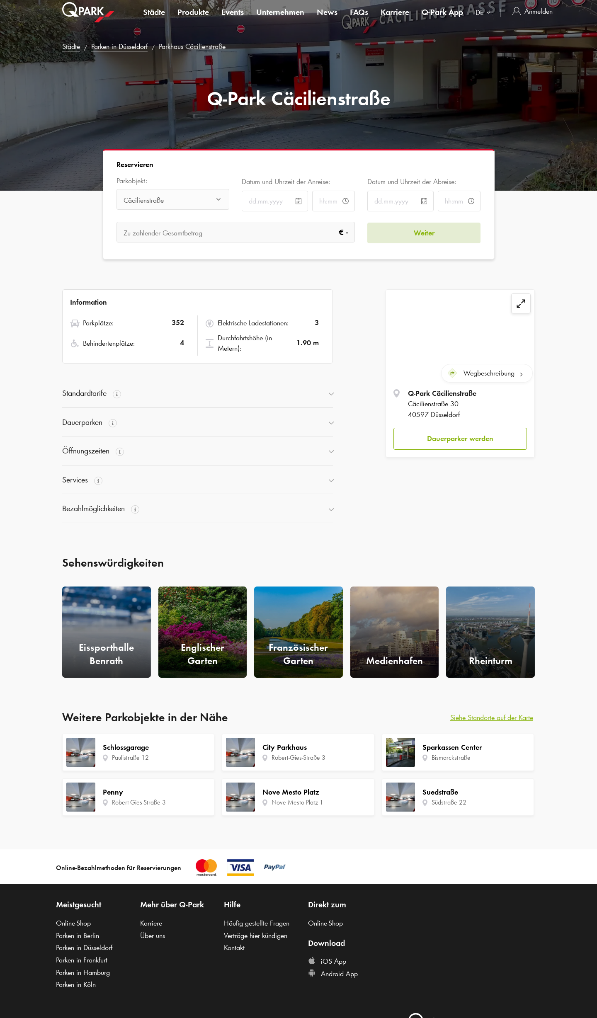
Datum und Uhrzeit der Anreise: (286, 181)
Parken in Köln (76, 984)
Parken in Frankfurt (81, 960)
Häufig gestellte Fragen (256, 923)
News (327, 18)
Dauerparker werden (460, 438)
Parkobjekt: (131, 181)
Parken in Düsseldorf (119, 46)
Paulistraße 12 (130, 757)
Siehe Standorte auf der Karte (491, 717)
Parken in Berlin (77, 935)
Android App (333, 973)
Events (232, 18)
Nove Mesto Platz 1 (297, 802)
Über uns (152, 935)
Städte (154, 18)
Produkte (193, 18)
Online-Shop (73, 923)
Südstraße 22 (449, 802)
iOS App (327, 961)
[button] (460, 439)
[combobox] (485, 19)
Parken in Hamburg (83, 972)
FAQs (359, 18)
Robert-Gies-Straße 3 (139, 802)
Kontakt (234, 947)
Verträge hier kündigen (255, 935)
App (442, 18)
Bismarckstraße (451, 757)
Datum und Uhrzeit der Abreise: (411, 181)
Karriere (395, 18)
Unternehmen (280, 18)
